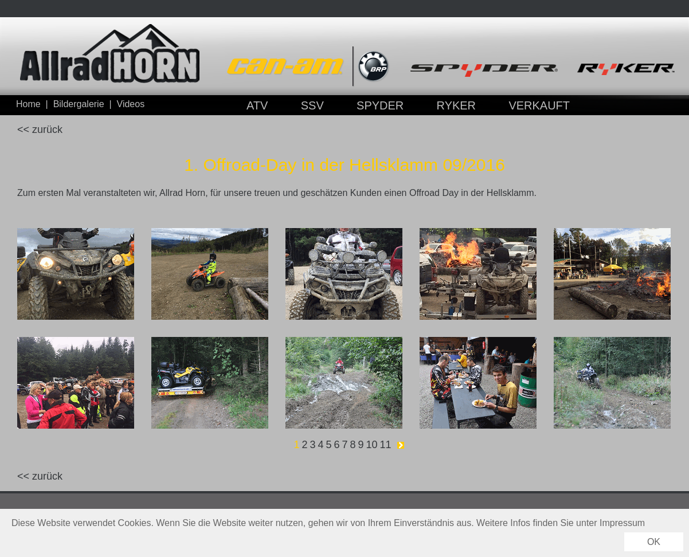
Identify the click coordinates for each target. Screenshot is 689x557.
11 (386, 444)
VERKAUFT (539, 105)
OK (653, 542)
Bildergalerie (78, 104)
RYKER (456, 105)
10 (372, 444)
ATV (257, 105)
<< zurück (39, 129)
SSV (312, 105)
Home (28, 104)
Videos (131, 104)
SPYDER (380, 105)
